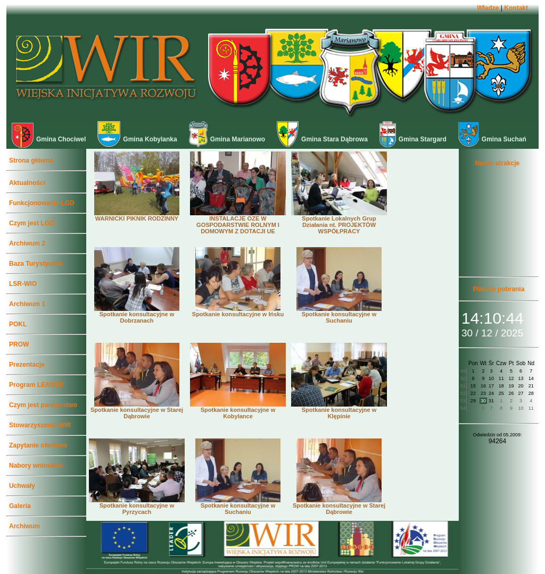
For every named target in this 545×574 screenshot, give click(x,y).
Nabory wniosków (36, 465)
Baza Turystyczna (35, 263)
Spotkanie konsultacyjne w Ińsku (238, 311)
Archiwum (24, 526)
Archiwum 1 (27, 304)
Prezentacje (27, 364)
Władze (488, 8)
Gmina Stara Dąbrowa (322, 139)
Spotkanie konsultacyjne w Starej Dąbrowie (136, 410)
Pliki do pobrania (499, 289)
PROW (19, 344)
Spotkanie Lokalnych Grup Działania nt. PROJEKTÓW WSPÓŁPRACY (339, 222)
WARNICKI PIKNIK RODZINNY (136, 216)
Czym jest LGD (31, 223)
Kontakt (516, 8)
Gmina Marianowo (227, 139)
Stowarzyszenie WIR (40, 425)
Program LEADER (36, 385)
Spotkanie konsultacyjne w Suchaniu (339, 315)
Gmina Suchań (492, 139)
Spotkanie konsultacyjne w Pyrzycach (137, 506)
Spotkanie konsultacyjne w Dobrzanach (136, 315)
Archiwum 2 (27, 243)
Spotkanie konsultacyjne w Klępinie (339, 410)
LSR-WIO (23, 284)
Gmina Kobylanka (137, 139)
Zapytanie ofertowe (38, 445)
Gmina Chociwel (49, 139)
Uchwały (22, 485)
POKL (18, 324)
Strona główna (31, 160)
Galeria (20, 506)
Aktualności (27, 183)
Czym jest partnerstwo (43, 405)
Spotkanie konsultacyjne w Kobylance (238, 410)
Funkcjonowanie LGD (42, 203)
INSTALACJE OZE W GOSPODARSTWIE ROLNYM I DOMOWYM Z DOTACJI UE (238, 222)
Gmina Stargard (413, 139)
